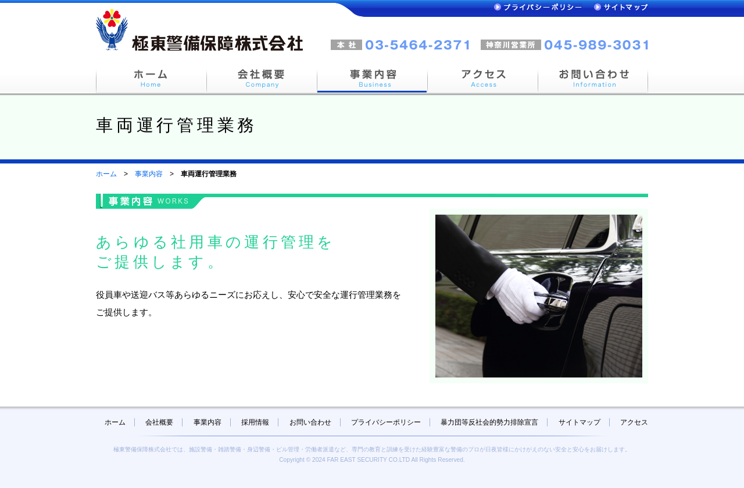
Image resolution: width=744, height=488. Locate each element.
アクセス (634, 422)
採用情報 (255, 422)
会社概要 (159, 422)
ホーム (106, 174)
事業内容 (149, 174)
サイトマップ (579, 422)
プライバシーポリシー (386, 422)
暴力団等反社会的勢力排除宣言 (489, 422)
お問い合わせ (310, 422)
